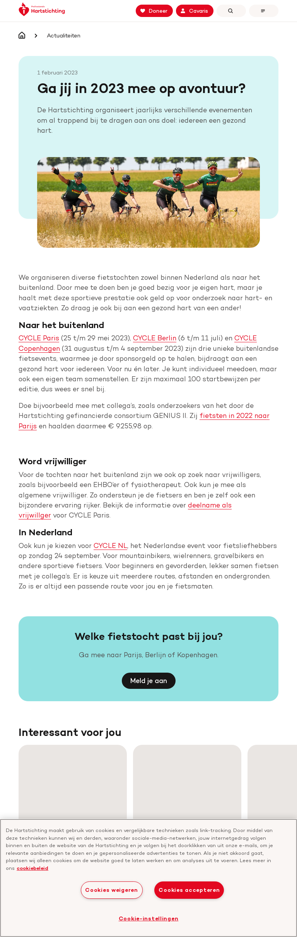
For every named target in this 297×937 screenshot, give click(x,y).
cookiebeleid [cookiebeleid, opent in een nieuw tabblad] (32, 868)
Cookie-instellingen (149, 918)
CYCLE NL (110, 523)
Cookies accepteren (189, 889)
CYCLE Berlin (154, 316)
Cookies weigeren (111, 889)
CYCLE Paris (39, 316)
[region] (148, 878)
